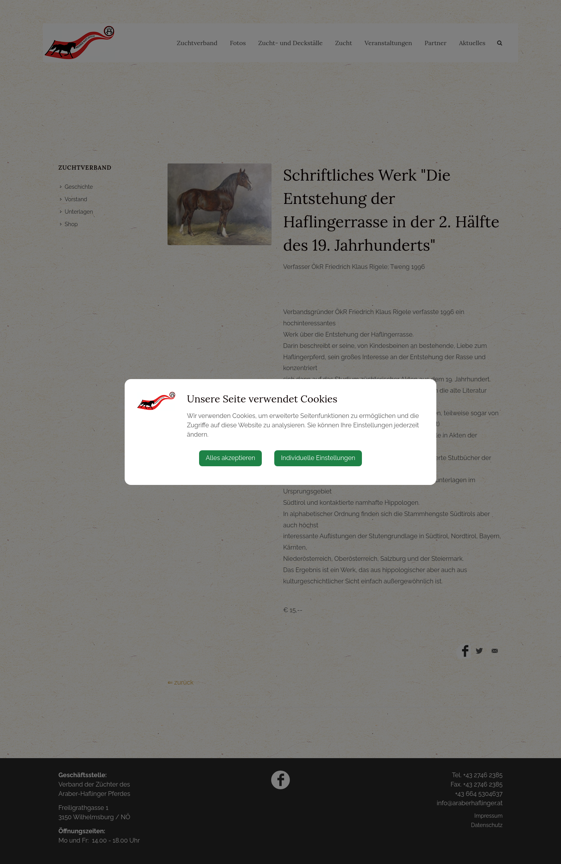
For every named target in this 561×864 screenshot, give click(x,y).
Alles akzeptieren (230, 458)
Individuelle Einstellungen (318, 458)
